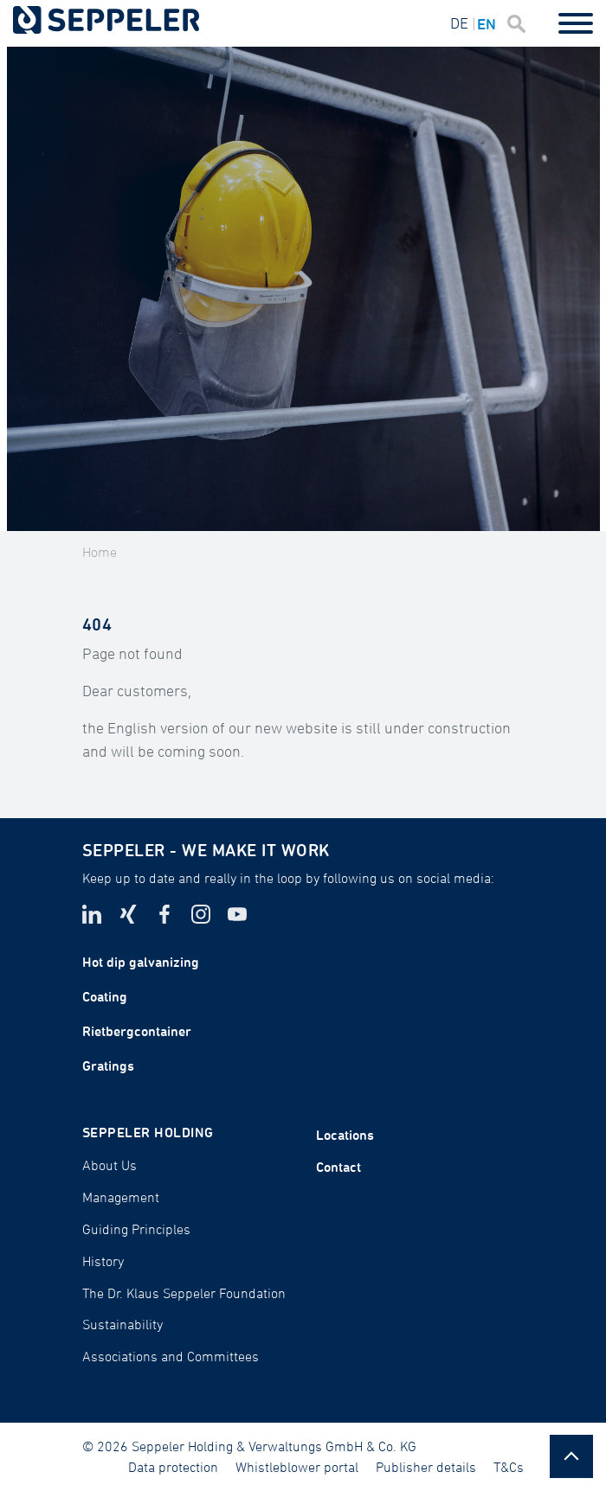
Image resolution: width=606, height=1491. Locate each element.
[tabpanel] (303, 289)
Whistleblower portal (296, 1467)
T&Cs (508, 1467)
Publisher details (426, 1467)
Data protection (173, 1467)
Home (99, 552)
